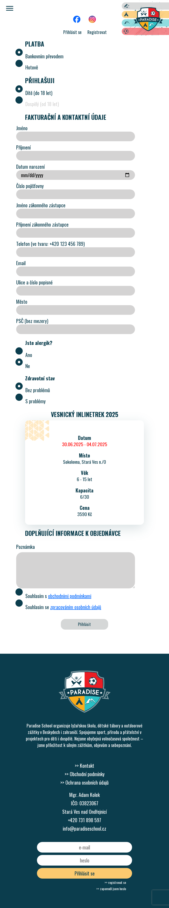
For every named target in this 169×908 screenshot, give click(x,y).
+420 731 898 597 (84, 820)
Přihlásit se (72, 32)
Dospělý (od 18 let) (37, 103)
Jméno (75, 132)
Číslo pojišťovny (75, 190)
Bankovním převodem (39, 55)
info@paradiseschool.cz (84, 828)
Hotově (27, 66)
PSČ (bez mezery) (75, 325)
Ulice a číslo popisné (75, 287)
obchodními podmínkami (69, 595)
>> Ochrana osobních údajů (84, 782)
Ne (23, 365)
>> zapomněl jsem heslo (111, 888)
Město (75, 306)
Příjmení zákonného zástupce (75, 229)
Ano (24, 354)
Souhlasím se (58, 606)
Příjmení (75, 152)
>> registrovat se (115, 882)
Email (75, 267)
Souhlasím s (53, 595)
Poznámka (25, 546)
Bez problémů (33, 389)
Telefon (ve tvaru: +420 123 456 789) (75, 248)
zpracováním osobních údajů (75, 607)
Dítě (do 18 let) (34, 92)
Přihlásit (84, 624)
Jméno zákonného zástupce (75, 210)
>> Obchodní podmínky (85, 774)
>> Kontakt (84, 765)
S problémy (31, 400)
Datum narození (75, 171)
